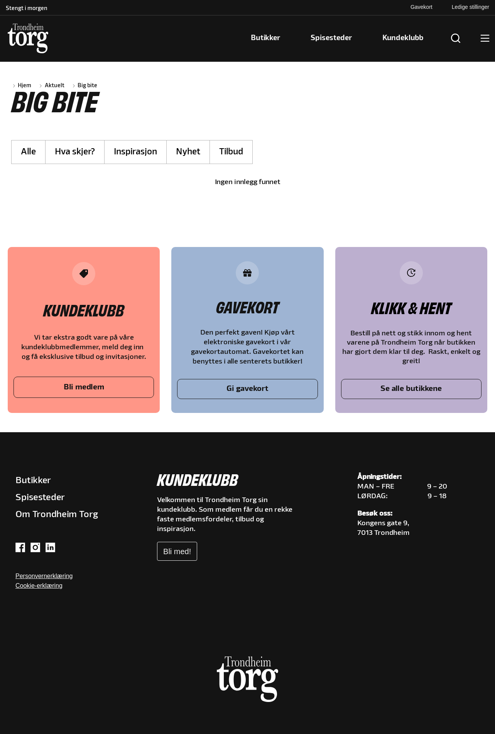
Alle (28, 152)
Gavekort (421, 7)
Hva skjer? (75, 152)
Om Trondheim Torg (56, 515)
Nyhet (188, 152)
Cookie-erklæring (39, 585)
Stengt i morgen (26, 8)
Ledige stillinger (470, 7)
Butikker (33, 481)
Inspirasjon (135, 152)
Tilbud (231, 152)
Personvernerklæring (44, 576)
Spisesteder (40, 498)
